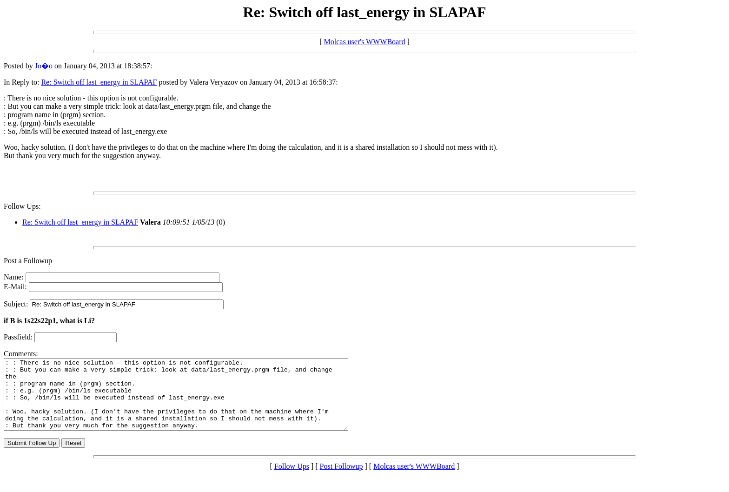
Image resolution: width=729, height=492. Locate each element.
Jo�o (44, 66)
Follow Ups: (22, 206)
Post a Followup (28, 261)
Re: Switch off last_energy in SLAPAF (99, 82)
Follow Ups (291, 480)
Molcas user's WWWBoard (364, 42)
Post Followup (341, 480)
